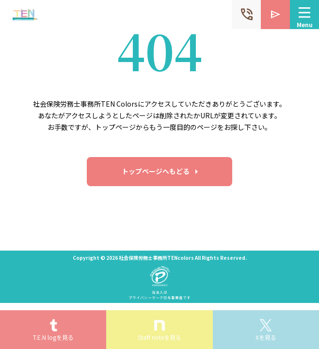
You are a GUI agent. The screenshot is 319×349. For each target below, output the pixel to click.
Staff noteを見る (159, 337)
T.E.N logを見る (53, 337)
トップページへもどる (156, 171)
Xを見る (265, 337)
